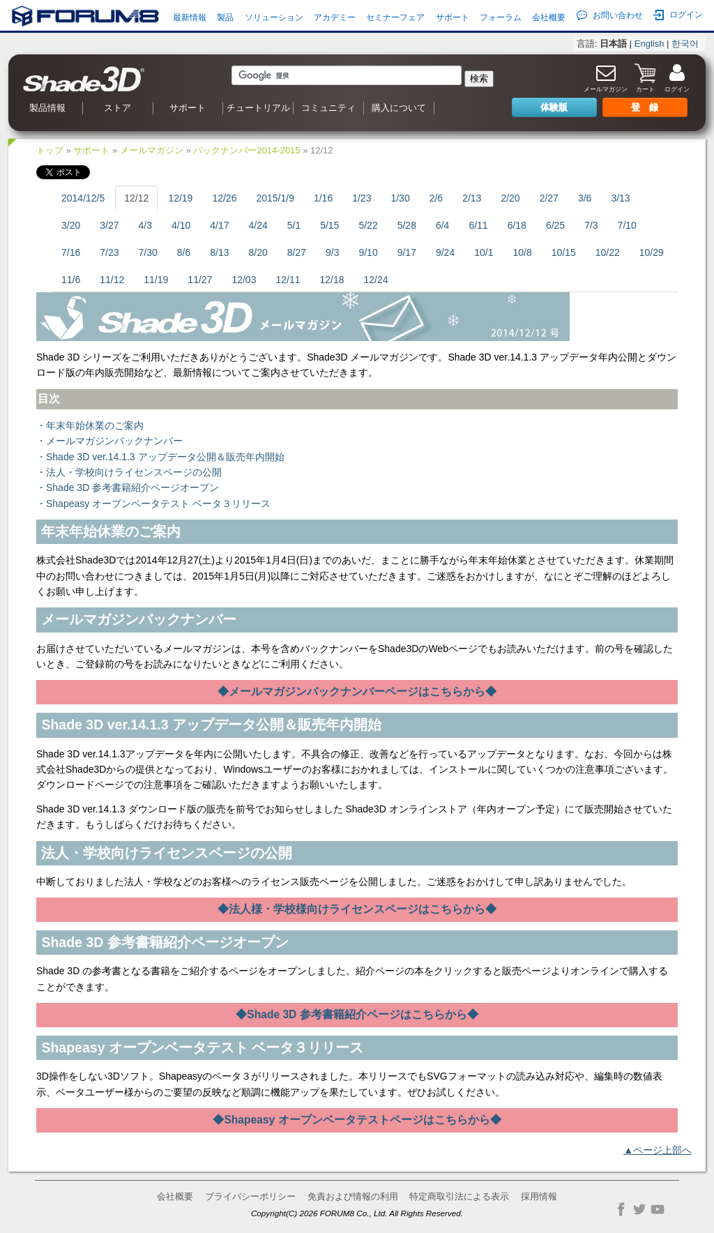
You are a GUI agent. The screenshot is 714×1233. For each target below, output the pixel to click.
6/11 (478, 225)
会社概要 (548, 17)
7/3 (591, 225)
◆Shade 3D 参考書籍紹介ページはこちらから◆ (357, 1014)
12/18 (331, 279)
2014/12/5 (83, 198)
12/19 (180, 198)
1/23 (361, 198)
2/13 (471, 198)
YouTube (657, 1209)
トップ (49, 150)
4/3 (145, 225)
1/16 (323, 198)
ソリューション (274, 17)
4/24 (257, 225)
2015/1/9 (275, 198)
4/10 (181, 225)
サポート (452, 17)
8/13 (219, 252)
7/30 (148, 252)
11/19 (156, 279)
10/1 (483, 252)
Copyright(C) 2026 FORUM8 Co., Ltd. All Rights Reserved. (357, 1213)
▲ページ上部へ (657, 1150)
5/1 (294, 225)
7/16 (70, 252)
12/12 (136, 198)
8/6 (183, 252)
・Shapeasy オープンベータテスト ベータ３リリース (153, 503)
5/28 (406, 225)
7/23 (109, 252)
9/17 (406, 252)
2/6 (436, 198)
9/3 (332, 252)
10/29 (651, 252)
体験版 (554, 107)
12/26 (224, 198)
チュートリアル (258, 108)
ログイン (678, 15)
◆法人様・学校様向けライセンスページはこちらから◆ (357, 909)
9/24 (445, 252)
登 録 (644, 107)
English (649, 43)
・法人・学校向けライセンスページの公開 (129, 472)
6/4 (442, 225)
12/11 (287, 279)
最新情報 (189, 17)
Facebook (621, 1209)
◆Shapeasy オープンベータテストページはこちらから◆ (357, 1120)
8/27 (296, 252)
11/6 (70, 279)
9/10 (367, 252)
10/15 (564, 252)
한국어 (685, 43)
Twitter (639, 1209)
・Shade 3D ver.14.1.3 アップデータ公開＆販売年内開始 (160, 456)
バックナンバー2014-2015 (246, 150)
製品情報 (47, 108)
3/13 (620, 198)
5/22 (367, 225)
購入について (399, 108)
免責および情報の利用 (352, 1196)
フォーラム (501, 17)
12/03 (243, 279)
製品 (225, 17)
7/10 (627, 225)
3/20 (70, 225)
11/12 (112, 279)
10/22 (607, 252)
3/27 (109, 225)
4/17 (219, 225)
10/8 (521, 252)
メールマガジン (151, 150)
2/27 (549, 198)
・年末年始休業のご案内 (90, 425)
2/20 (510, 198)
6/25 (555, 225)
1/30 (399, 198)
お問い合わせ (610, 15)
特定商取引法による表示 (459, 1196)
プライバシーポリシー (250, 1196)
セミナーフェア (395, 17)
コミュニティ (328, 108)
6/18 (517, 225)
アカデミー (335, 17)
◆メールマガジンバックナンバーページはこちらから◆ (357, 691)
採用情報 (539, 1196)
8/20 (257, 252)
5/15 (329, 225)
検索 (479, 78)
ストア (117, 108)
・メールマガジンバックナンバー (109, 440)
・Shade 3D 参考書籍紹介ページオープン (127, 487)
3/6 (584, 198)
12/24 (376, 279)
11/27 (200, 279)
